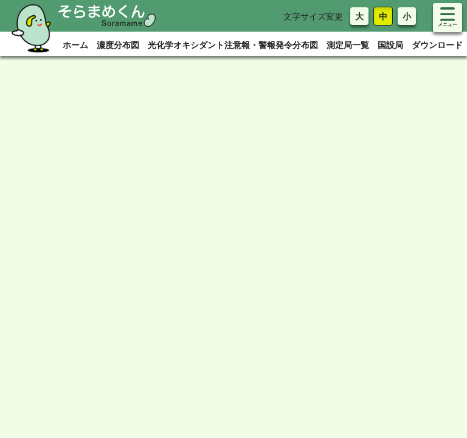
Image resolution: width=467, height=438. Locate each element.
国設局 (390, 44)
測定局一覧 (348, 44)
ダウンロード (437, 44)
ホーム (75, 44)
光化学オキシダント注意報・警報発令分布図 (233, 44)
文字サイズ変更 (313, 16)
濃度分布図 (118, 44)
